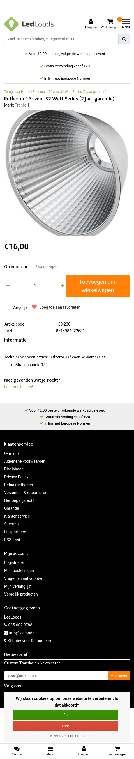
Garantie (11, 508)
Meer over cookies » (67, 735)
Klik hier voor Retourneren (29, 640)
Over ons (12, 453)
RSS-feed (12, 539)
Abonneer (119, 675)
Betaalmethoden (18, 485)
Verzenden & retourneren (25, 492)
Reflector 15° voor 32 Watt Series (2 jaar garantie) (69, 92)
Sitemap (11, 524)
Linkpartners (15, 532)
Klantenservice (17, 516)
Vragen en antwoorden (23, 578)
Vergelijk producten (21, 594)
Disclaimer (13, 469)
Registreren (14, 562)
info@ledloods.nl (21, 633)
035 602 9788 (18, 625)
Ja (66, 714)
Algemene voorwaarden (24, 461)
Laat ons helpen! (18, 387)
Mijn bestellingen (19, 570)
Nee (65, 726)
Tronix (20, 105)
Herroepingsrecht (19, 500)
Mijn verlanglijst (18, 586)
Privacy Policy (16, 477)
